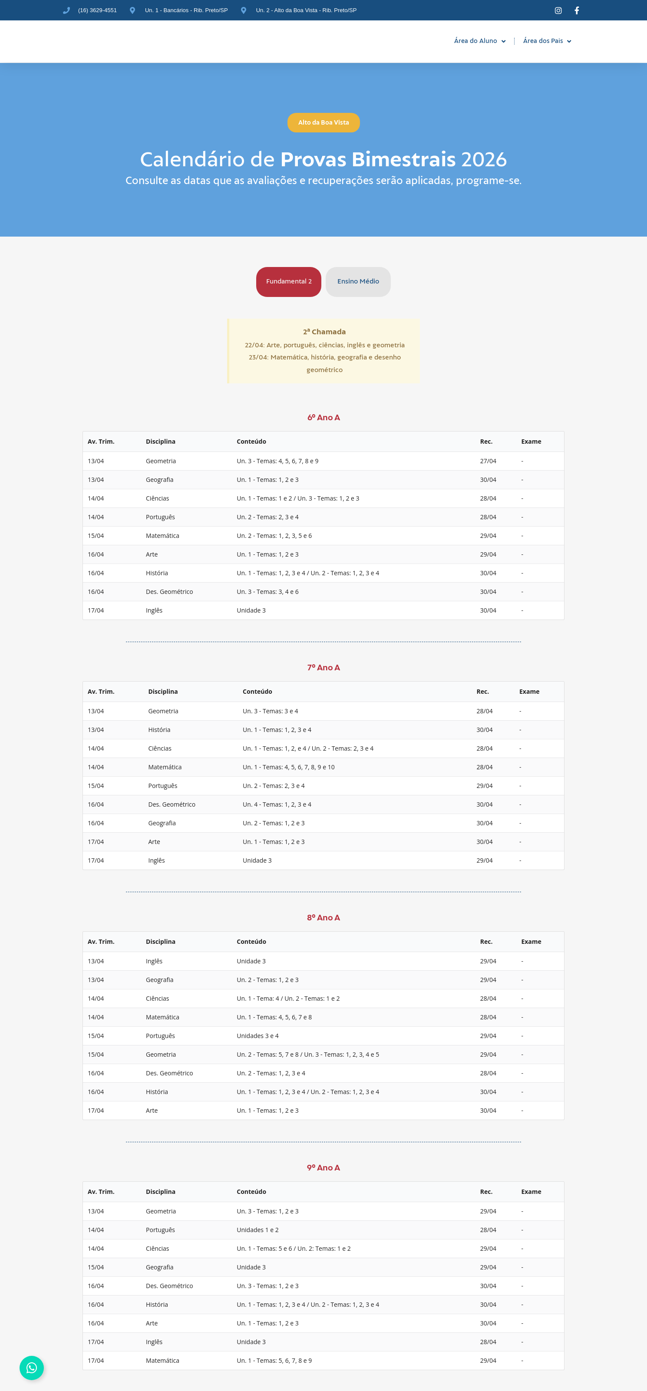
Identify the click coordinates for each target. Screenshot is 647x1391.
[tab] (288, 282)
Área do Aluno (479, 41)
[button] (323, 122)
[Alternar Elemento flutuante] (32, 1368)
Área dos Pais (547, 41)
